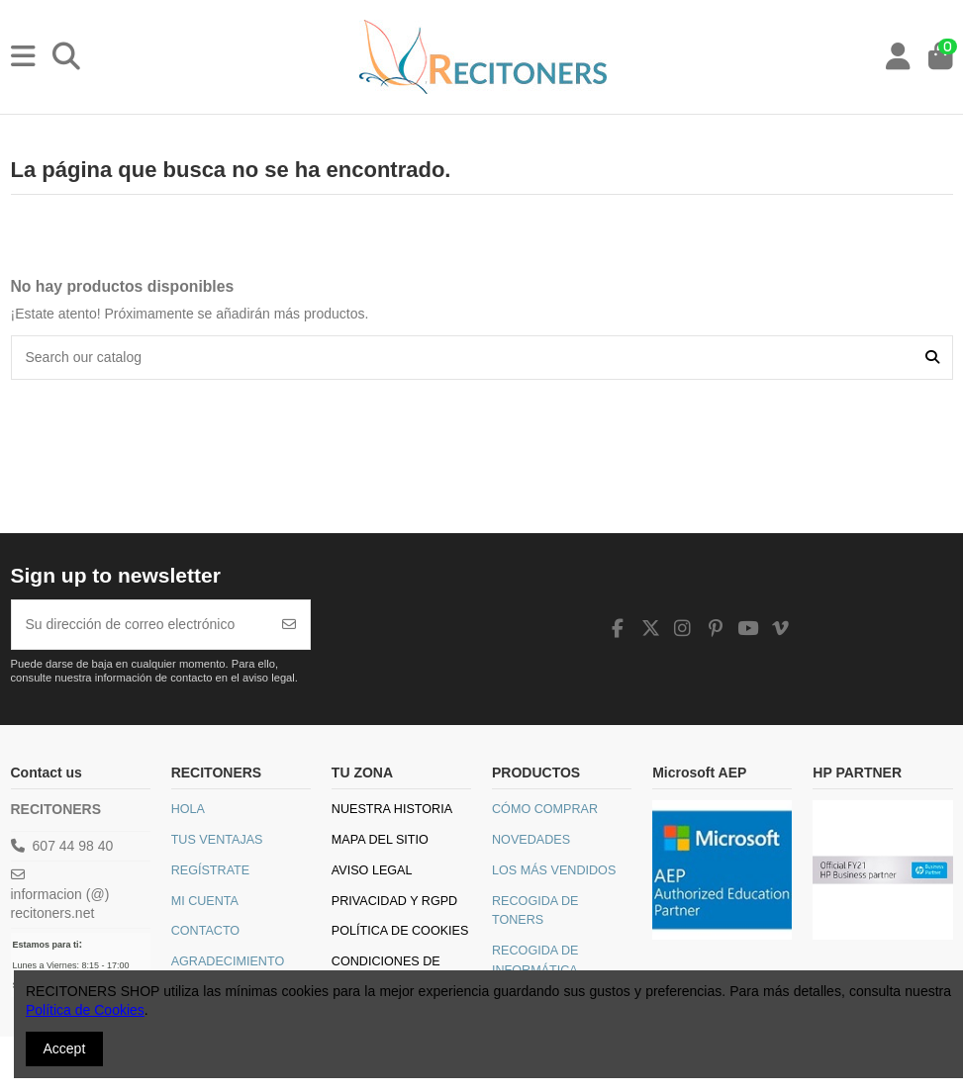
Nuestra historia (392, 809)
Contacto (206, 931)
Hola (188, 809)
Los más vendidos (554, 870)
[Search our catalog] (932, 357)
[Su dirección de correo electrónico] (140, 624)
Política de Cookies (400, 931)
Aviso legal (372, 870)
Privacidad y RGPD (394, 901)
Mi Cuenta (205, 901)
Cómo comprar (545, 809)
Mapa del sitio (380, 840)
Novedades (531, 840)
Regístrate (210, 870)
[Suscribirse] (289, 624)
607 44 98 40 (73, 846)
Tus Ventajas (217, 840)
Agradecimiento (228, 961)
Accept (65, 1048)
